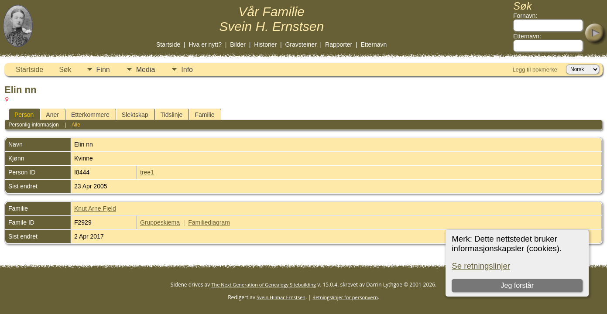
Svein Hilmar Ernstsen (281, 297)
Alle (76, 125)
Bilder (238, 44)
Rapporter (338, 44)
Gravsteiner (300, 44)
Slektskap (135, 114)
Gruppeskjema (160, 222)
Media (145, 69)
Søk (65, 69)
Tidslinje (172, 114)
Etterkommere (90, 114)
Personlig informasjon (33, 125)
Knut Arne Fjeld (95, 208)
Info (187, 69)
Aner (52, 114)
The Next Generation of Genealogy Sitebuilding (263, 284)
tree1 (147, 172)
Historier (265, 44)
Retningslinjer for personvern (345, 297)
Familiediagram (209, 222)
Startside (168, 44)
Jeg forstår (517, 285)
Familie (204, 114)
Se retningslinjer (481, 265)
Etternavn (373, 44)
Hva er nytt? (205, 44)
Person (24, 114)
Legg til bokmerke (534, 69)
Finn (103, 69)
